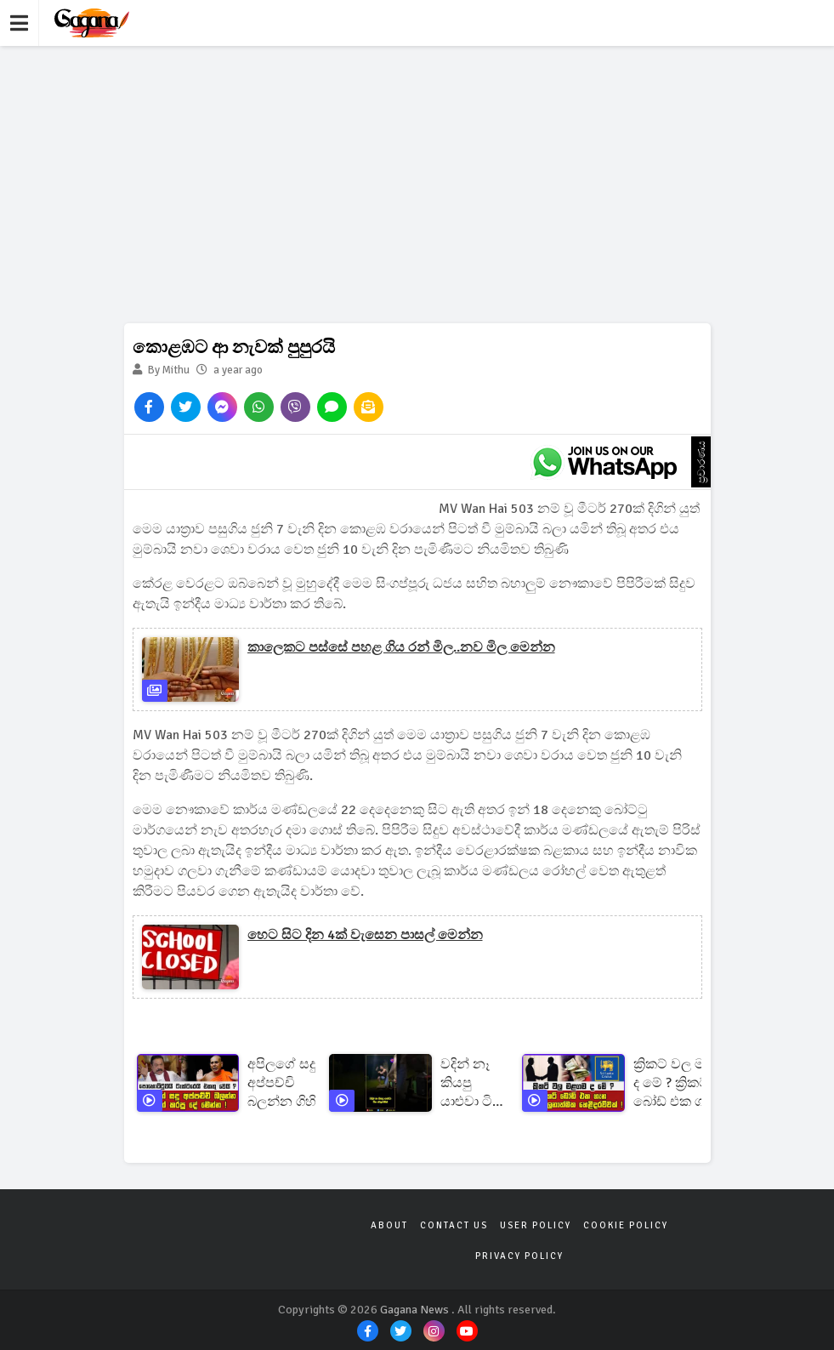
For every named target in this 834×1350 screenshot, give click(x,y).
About (389, 1225)
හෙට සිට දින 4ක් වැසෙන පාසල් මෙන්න (365, 934)
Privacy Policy (519, 1256)
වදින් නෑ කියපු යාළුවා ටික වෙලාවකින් (474, 1083)
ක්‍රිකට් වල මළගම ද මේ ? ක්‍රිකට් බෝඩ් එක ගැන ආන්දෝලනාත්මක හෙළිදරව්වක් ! (685, 1083)
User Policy (535, 1225)
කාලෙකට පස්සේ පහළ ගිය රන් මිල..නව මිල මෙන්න (401, 647)
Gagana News (414, 1309)
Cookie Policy (625, 1225)
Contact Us (454, 1225)
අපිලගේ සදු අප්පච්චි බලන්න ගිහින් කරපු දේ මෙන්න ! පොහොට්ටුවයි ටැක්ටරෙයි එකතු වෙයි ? (291, 1083)
